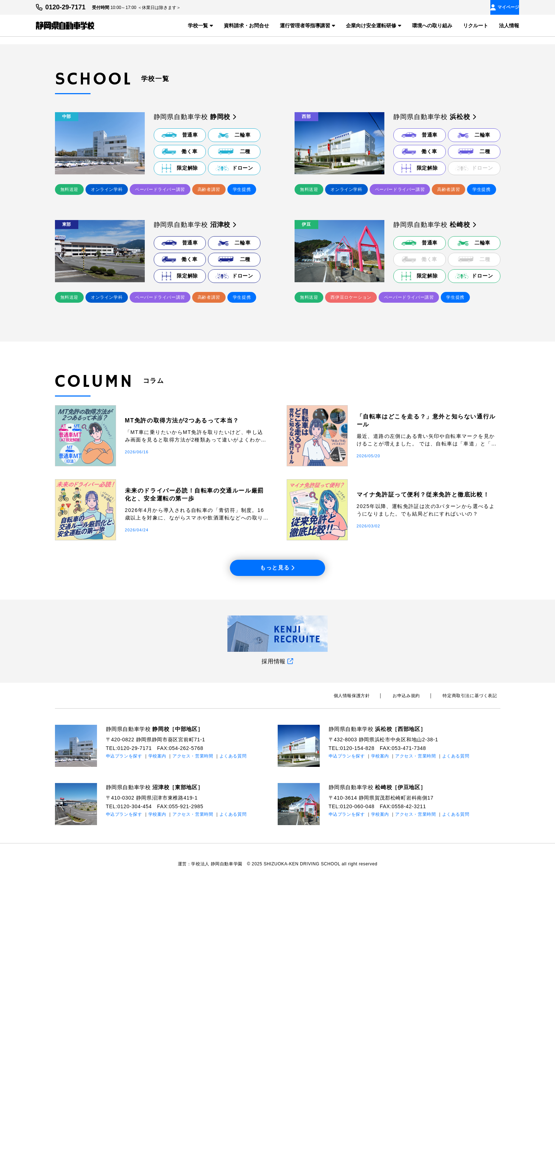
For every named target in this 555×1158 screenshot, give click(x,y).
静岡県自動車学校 (158, 1002)
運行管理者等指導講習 (307, 25)
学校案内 (157, 1030)
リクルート (475, 25)
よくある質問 (233, 1030)
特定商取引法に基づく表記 (473, 969)
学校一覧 (200, 25)
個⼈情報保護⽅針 (368, 969)
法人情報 (509, 25)
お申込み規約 (416, 969)
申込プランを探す (124, 1030)
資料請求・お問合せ (246, 25)
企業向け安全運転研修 (373, 25)
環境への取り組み (432, 25)
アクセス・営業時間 (192, 1030)
